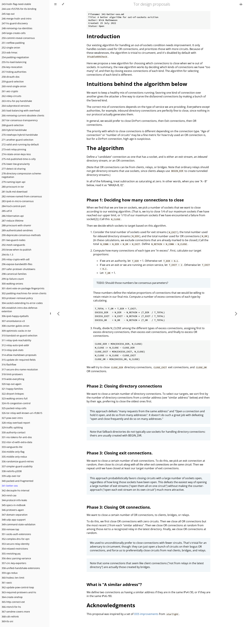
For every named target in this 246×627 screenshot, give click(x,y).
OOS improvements (146, 614)
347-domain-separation (15, 514)
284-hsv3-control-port (14, 206)
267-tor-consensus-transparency (20, 120)
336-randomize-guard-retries (18, 461)
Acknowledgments (111, 605)
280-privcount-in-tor (13, 186)
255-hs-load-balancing (14, 62)
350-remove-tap (10, 529)
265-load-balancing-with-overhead (21, 110)
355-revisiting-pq (11, 553)
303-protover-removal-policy (17, 298)
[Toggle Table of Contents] (55, 4)
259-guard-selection (13, 81)
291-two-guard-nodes (13, 240)
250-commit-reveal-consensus (18, 38)
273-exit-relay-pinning (14, 149)
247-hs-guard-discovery (15, 23)
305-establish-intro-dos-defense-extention (20, 309)
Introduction (103, 36)
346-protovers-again (13, 509)
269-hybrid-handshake (14, 130)
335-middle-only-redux (14, 456)
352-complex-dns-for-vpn (16, 538)
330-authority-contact (13, 432)
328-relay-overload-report (16, 422)
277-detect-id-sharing (14, 168)
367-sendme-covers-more (16, 611)
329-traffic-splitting (12, 427)
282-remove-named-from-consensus (22, 196)
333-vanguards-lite (12, 446)
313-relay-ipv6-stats (12, 350)
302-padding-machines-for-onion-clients (24, 293)
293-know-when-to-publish (16, 249)
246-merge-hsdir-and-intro (16, 18)
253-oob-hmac (9, 52)
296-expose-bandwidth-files (17, 264)
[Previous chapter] (58, 313)
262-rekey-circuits (11, 96)
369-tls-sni (7, 621)
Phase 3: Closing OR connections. (119, 507)
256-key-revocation (12, 67)
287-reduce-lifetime (12, 220)
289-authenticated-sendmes (17, 230)
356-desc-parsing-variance (16, 558)
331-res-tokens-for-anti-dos (17, 437)
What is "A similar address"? (114, 584)
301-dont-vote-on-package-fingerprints (23, 288)
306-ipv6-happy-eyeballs (15, 316)
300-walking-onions (12, 283)
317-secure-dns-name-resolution (20, 369)
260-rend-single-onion (14, 86)
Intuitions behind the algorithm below (137, 83)
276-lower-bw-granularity (16, 163)
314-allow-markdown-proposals (19, 355)
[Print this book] (241, 4)
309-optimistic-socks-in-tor (16, 330)
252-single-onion (11, 47)
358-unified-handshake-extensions (21, 568)
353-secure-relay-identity (15, 543)
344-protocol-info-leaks (14, 500)
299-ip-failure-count (13, 278)
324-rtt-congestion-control (16, 403)
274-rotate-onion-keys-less (16, 154)
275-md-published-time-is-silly (19, 159)
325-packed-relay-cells (14, 408)
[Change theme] (63, 4)
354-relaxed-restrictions (15, 548)
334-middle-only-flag (13, 451)
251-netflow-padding (13, 42)
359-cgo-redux (9, 572)
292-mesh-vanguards (13, 244)
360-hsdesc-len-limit (13, 577)
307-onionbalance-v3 (13, 321)
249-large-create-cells (14, 33)
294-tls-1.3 (7, 254)
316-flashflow (9, 364)
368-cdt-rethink (10, 616)
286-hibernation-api (13, 215)
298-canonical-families (14, 273)
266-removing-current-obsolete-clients (23, 115)
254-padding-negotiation (15, 57)
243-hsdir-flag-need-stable (16, 4)
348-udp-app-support (14, 519)
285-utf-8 (7, 210)
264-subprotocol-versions (16, 105)
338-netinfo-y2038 (12, 471)
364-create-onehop (12, 597)
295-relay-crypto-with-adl (16, 259)
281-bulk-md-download (14, 191)
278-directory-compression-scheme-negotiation (22, 175)
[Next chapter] (236, 313)
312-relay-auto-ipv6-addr (15, 345)
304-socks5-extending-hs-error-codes (22, 303)
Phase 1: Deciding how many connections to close (135, 200)
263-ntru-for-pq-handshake (17, 101)
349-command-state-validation (18, 524)
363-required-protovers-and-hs (19, 592)
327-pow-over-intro (12, 417)
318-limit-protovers (12, 374)
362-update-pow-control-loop (18, 587)
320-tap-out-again (11, 384)
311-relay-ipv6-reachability (16, 340)
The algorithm (105, 147)
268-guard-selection (13, 125)
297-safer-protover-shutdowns (18, 269)
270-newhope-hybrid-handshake (20, 134)
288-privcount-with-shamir (16, 225)
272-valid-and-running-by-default (20, 144)
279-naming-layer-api (13, 181)
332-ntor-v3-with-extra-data (17, 442)
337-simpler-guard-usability (17, 466)
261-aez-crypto (10, 91)
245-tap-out (8, 13)
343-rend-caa (9, 495)
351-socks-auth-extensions (16, 534)
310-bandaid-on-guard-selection (19, 335)
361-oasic (7, 582)
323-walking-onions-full (15, 398)
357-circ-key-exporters (14, 563)
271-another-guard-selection (17, 139)
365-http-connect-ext (13, 601)
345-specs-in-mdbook (13, 505)
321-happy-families (12, 388)
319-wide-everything (13, 379)
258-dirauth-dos (10, 76)
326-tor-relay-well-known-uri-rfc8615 (22, 413)
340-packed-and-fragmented (17, 480)
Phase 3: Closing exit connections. (120, 453)
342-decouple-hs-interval (15, 490)
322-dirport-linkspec (13, 393)
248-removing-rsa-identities (17, 28)
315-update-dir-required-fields (19, 359)
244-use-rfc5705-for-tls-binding (19, 8)
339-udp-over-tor (11, 476)
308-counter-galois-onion (15, 325)
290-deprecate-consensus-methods (21, 235)
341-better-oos (10, 485)
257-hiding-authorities (14, 71)
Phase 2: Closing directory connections (124, 386)
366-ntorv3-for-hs (11, 606)
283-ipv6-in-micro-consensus (18, 201)
